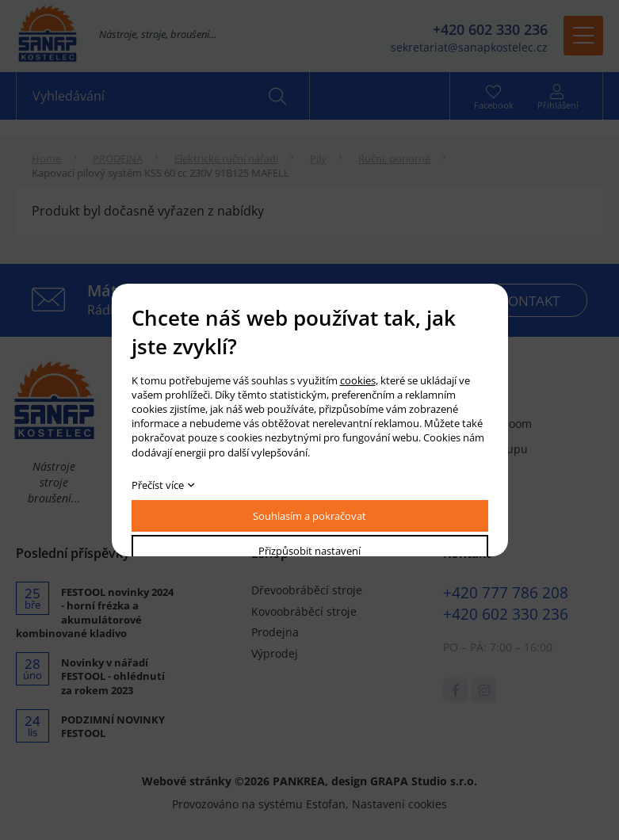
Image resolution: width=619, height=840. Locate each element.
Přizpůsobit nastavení (309, 551)
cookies (358, 380)
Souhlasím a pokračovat (309, 516)
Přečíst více (158, 485)
